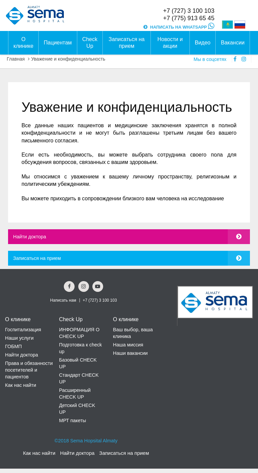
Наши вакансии (130, 353)
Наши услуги (19, 338)
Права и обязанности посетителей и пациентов (29, 370)
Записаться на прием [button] (126, 42)
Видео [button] (203, 42)
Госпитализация (23, 329)
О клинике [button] (23, 42)
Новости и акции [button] (170, 42)
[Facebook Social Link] (69, 286)
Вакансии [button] (233, 42)
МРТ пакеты (72, 420)
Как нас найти (20, 385)
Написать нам (63, 300)
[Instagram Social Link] (83, 286)
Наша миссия (128, 344)
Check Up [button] (89, 42)
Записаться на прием (37, 258)
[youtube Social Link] (97, 286)
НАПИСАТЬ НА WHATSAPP (182, 27)
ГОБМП (13, 346)
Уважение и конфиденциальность (68, 59)
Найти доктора (29, 236)
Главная (16, 59)
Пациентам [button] (58, 42)
